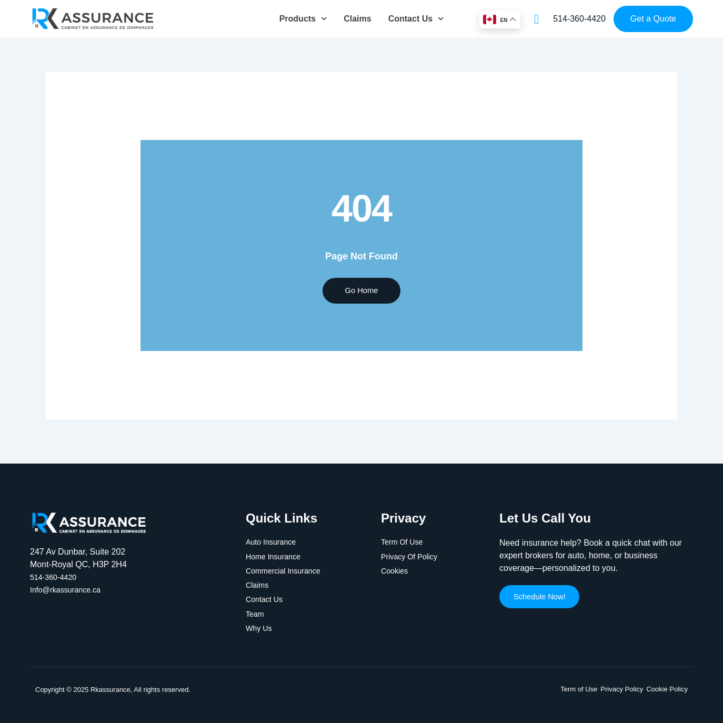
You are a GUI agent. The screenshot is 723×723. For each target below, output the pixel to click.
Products (303, 19)
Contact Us (416, 19)
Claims (357, 18)
